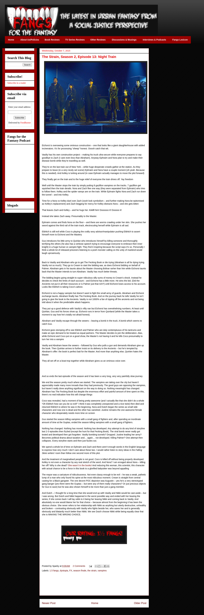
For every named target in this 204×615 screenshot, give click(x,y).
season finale (79, 570)
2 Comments (79, 566)
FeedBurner (25, 123)
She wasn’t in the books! (80, 465)
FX (70, 570)
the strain (92, 570)
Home (94, 603)
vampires (102, 570)
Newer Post (49, 603)
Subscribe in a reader (16, 83)
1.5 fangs (54, 570)
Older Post (140, 603)
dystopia (64, 570)
